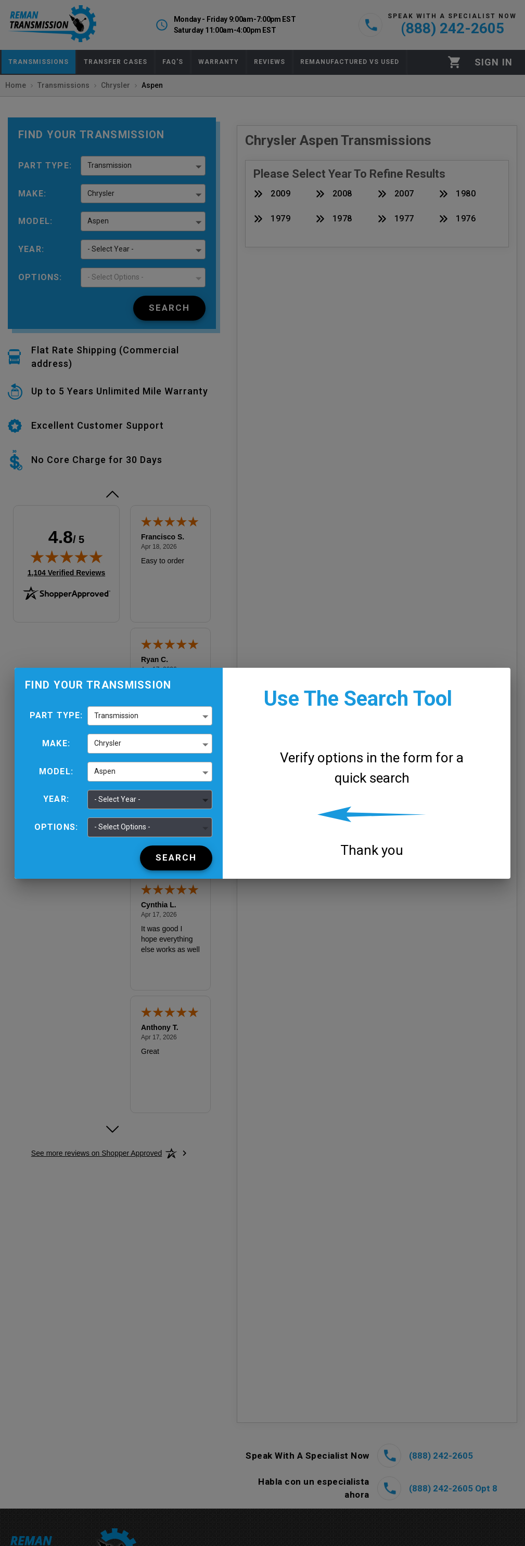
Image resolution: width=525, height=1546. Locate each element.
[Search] (176, 857)
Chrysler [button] (107, 743)
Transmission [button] (116, 715)
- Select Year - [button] (117, 799)
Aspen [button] (105, 771)
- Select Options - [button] (122, 827)
